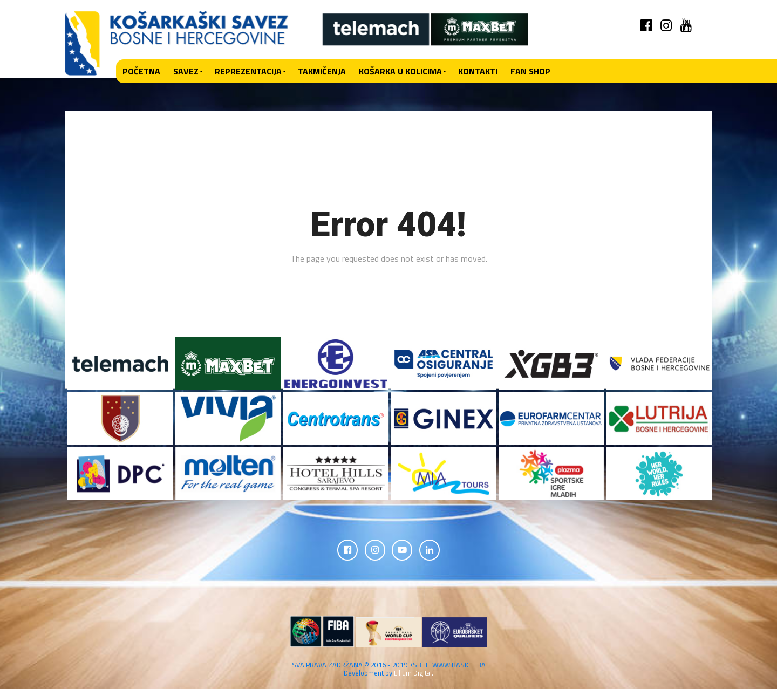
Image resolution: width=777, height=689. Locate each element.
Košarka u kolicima (400, 71)
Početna (141, 71)
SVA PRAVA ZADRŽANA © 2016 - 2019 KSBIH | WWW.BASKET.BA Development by (389, 669)
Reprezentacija (248, 71)
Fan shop (530, 71)
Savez (186, 71)
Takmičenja (322, 71)
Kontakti (477, 71)
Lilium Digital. (413, 673)
